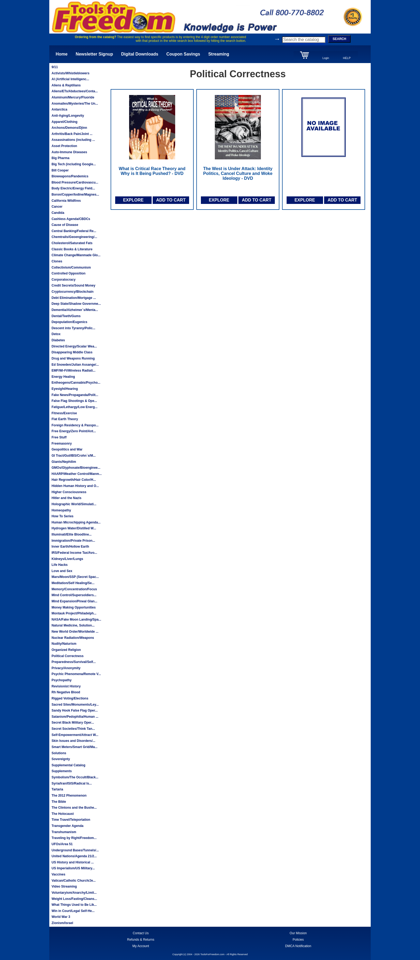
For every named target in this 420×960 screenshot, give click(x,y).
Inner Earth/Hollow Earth (70, 546)
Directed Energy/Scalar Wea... (74, 346)
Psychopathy (61, 680)
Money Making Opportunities (73, 607)
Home (62, 54)
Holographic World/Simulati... (73, 504)
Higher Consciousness (68, 492)
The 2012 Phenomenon (69, 795)
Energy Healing (63, 377)
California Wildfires (66, 201)
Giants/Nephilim (63, 462)
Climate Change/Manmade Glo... (75, 255)
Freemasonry (61, 443)
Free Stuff (58, 437)
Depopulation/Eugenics (69, 322)
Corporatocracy (63, 279)
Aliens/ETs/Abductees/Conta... (74, 91)
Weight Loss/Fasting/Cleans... (74, 899)
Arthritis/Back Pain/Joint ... (71, 134)
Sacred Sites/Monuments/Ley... (75, 704)
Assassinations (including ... (73, 140)
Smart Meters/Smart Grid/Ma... (74, 747)
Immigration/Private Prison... (73, 541)
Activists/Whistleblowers (70, 73)
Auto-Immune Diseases (69, 152)
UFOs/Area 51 (62, 844)
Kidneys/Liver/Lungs (67, 559)
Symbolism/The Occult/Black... (74, 777)
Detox (55, 334)
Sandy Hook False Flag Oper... (74, 710)
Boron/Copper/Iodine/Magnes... (75, 194)
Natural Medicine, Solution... (73, 625)
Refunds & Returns (140, 939)
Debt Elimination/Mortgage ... (73, 298)
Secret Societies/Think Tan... (73, 729)
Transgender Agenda (67, 826)
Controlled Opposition (68, 273)
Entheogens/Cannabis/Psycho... (75, 382)
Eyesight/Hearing (64, 389)
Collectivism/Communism (71, 267)
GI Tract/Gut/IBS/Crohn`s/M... (73, 455)
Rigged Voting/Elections (69, 698)
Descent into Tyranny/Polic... (73, 328)
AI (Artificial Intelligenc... (70, 79)
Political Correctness (67, 656)
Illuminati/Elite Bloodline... (71, 534)
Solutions (58, 753)
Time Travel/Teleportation (70, 820)
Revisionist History (66, 686)
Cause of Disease (64, 225)
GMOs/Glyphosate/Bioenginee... (75, 468)
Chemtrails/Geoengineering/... (74, 237)
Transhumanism (63, 832)
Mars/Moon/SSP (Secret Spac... (75, 577)
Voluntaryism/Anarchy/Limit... (73, 893)
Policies (298, 939)
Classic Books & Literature (71, 249)
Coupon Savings (183, 54)
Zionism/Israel (62, 923)
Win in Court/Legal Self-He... (73, 911)
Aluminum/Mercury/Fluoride (72, 97)
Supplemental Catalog (68, 765)
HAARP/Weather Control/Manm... (76, 474)
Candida (57, 213)
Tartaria (57, 789)
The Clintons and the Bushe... (74, 807)
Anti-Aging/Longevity (67, 116)
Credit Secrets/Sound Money (73, 285)
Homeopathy (61, 510)
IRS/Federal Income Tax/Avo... (74, 553)
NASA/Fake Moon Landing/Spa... (76, 619)
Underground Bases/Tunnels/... (75, 850)
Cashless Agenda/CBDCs (70, 219)
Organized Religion (66, 650)
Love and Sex (61, 571)
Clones (56, 261)
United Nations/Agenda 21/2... (74, 856)
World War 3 (60, 917)
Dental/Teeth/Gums (65, 316)
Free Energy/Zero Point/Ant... (73, 431)
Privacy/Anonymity (65, 668)
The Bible (58, 802)
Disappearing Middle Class (71, 352)
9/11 (54, 67)
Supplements (61, 771)
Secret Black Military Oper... (72, 722)
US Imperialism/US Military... (73, 868)
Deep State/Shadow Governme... (76, 304)
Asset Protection (64, 146)
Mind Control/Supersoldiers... (73, 595)
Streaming (218, 54)
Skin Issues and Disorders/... (73, 741)
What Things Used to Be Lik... (74, 905)
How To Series (62, 516)
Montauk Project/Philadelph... (73, 613)
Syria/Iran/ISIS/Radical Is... (71, 783)
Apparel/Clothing (64, 122)
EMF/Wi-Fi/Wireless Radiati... (73, 370)
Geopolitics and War (66, 449)
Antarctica (59, 109)
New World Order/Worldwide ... (74, 631)
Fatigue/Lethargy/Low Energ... (74, 407)
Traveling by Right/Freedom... (73, 838)
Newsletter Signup (94, 54)
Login (325, 58)
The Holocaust (62, 814)
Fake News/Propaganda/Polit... (74, 395)
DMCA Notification (298, 946)
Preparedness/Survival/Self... (73, 662)
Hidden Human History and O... (75, 486)
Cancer (56, 206)
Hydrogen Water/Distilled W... (73, 528)
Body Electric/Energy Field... (73, 188)
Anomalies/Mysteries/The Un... (74, 103)
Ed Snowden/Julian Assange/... (75, 365)
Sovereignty (60, 759)
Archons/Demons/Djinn (69, 128)
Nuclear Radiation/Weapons (72, 638)
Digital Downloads (139, 54)
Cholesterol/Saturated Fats (71, 243)
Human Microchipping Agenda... (75, 522)
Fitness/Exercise (64, 413)
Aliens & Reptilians (66, 85)
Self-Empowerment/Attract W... (74, 735)
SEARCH (339, 39)
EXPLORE (133, 200)
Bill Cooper (60, 170)
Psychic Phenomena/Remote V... (76, 674)
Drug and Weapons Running (73, 358)
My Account (140, 946)
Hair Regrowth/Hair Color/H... (73, 480)
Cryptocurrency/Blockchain (72, 292)
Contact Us (141, 933)
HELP (347, 58)
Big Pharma (60, 158)
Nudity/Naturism (63, 644)
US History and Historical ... (72, 862)
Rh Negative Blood (65, 692)
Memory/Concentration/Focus (74, 589)
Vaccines (58, 874)
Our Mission (298, 933)
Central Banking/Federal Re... (73, 231)
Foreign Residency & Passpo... (74, 425)
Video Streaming (64, 886)
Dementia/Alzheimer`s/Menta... (74, 310)
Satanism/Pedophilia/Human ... (74, 717)
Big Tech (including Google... (73, 164)
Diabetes (58, 340)
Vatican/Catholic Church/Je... (73, 880)
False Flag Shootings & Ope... (74, 401)
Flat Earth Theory (64, 419)
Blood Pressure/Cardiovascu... (74, 182)
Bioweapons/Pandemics (69, 176)
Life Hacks (59, 565)
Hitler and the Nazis (66, 498)
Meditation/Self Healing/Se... (72, 583)
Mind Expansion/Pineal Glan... (74, 601)
